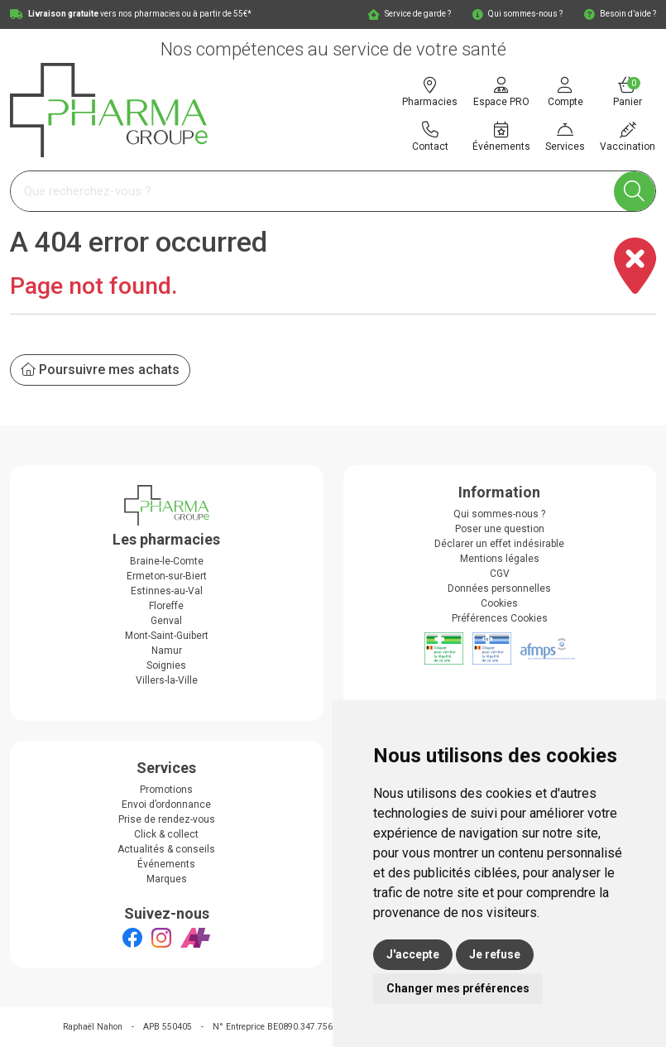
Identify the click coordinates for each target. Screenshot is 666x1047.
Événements (166, 864)
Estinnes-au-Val (167, 591)
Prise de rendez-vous (166, 819)
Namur (166, 650)
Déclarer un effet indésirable (499, 544)
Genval (166, 621)
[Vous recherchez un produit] (313, 191)
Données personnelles (499, 588)
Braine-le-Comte (167, 561)
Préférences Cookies (500, 618)
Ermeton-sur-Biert (167, 576)
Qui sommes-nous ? (499, 514)
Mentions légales (499, 558)
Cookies (499, 603)
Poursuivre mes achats (100, 369)
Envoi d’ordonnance (166, 804)
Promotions (166, 789)
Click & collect (166, 834)
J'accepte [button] (412, 954)
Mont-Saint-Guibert (166, 635)
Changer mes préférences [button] (457, 988)
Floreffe (166, 606)
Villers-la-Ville (167, 680)
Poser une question (499, 529)
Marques (166, 879)
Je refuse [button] (494, 954)
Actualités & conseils (166, 849)
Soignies (166, 665)
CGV (500, 573)
